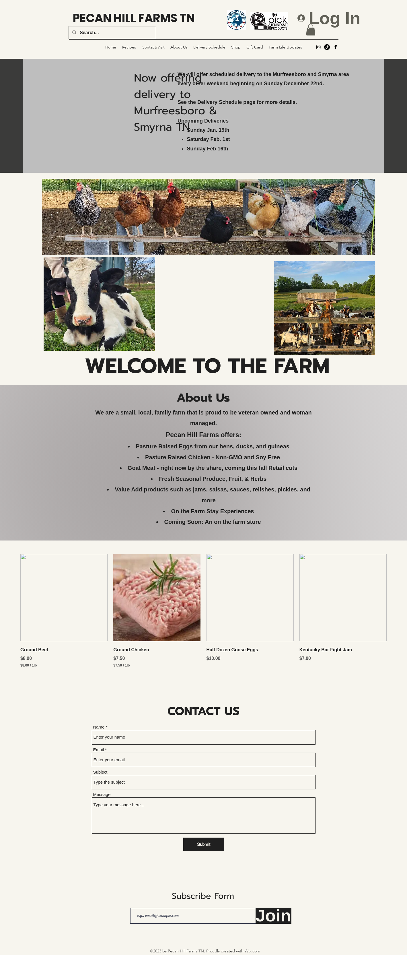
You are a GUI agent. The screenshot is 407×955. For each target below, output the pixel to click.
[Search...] (112, 32)
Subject (100, 772)
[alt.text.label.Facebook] (335, 47)
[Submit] (203, 844)
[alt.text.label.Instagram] (318, 47)
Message (102, 794)
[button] (311, 30)
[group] (203, 615)
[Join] (273, 916)
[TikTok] (327, 47)
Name (99, 727)
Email (98, 749)
